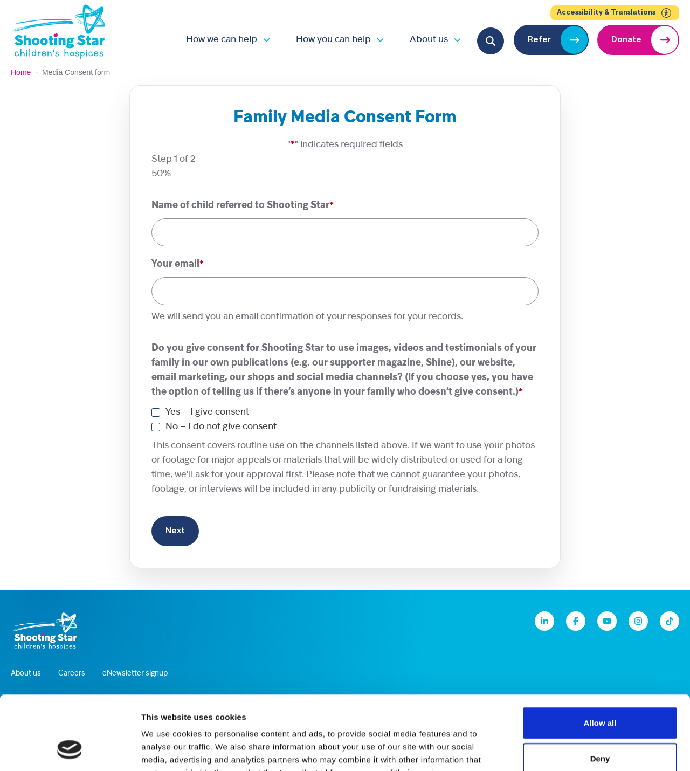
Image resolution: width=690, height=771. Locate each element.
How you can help (333, 39)
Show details (566, 749)
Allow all (600, 656)
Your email (177, 264)
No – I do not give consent (221, 426)
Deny (600, 692)
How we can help (221, 39)
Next (175, 531)
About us (429, 39)
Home (21, 72)
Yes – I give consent (207, 412)
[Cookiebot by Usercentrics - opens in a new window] (70, 750)
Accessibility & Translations (615, 13)
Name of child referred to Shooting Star (242, 205)
